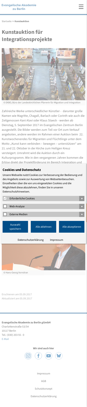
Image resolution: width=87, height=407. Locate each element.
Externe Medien (19, 214)
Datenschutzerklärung (31, 240)
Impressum (56, 240)
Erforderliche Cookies (22, 198)
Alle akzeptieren (71, 227)
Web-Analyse (17, 206)
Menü (81, 7)
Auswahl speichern (15, 227)
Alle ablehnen (44, 227)
